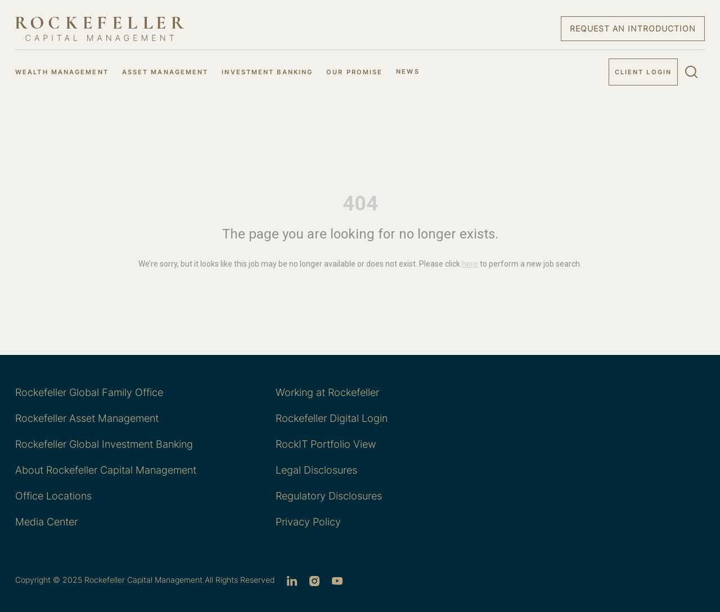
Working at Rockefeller (327, 392)
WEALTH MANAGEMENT (62, 72)
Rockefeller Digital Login (332, 418)
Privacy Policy (308, 522)
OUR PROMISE (354, 72)
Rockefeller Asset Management (87, 418)
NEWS (407, 71)
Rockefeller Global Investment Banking (104, 444)
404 (360, 203)
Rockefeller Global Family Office (89, 392)
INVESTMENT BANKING (267, 72)
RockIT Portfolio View (326, 444)
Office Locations (53, 496)
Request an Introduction (633, 28)
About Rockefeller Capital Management (105, 470)
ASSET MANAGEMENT (165, 72)
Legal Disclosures (316, 470)
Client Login (643, 72)
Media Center (46, 522)
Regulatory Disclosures (329, 496)
